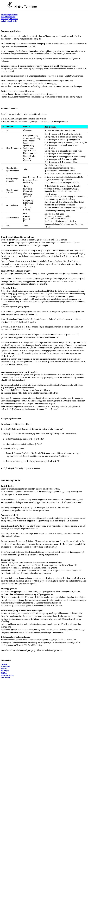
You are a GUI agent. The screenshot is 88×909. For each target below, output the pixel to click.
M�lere (4, 673)
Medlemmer (5, 666)
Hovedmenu (5, 677)
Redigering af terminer (9, 19)
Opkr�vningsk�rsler (9, 21)
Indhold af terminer (8, 17)
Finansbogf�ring (7, 675)
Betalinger (5, 670)
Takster (4, 668)
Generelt (4, 664)
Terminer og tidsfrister (9, 15)
